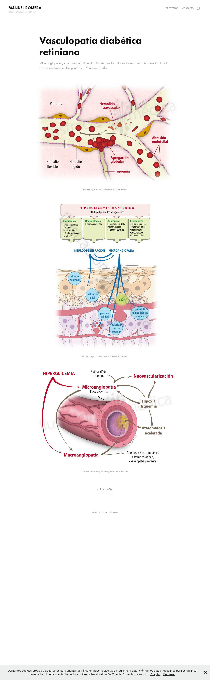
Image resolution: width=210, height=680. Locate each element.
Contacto (188, 8)
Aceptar (155, 674)
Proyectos (172, 8)
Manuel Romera (25, 7)
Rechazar (169, 674)
